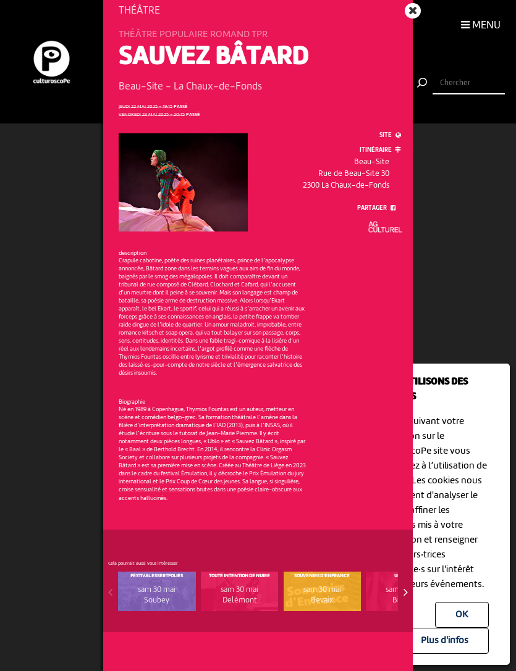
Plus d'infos (444, 641)
